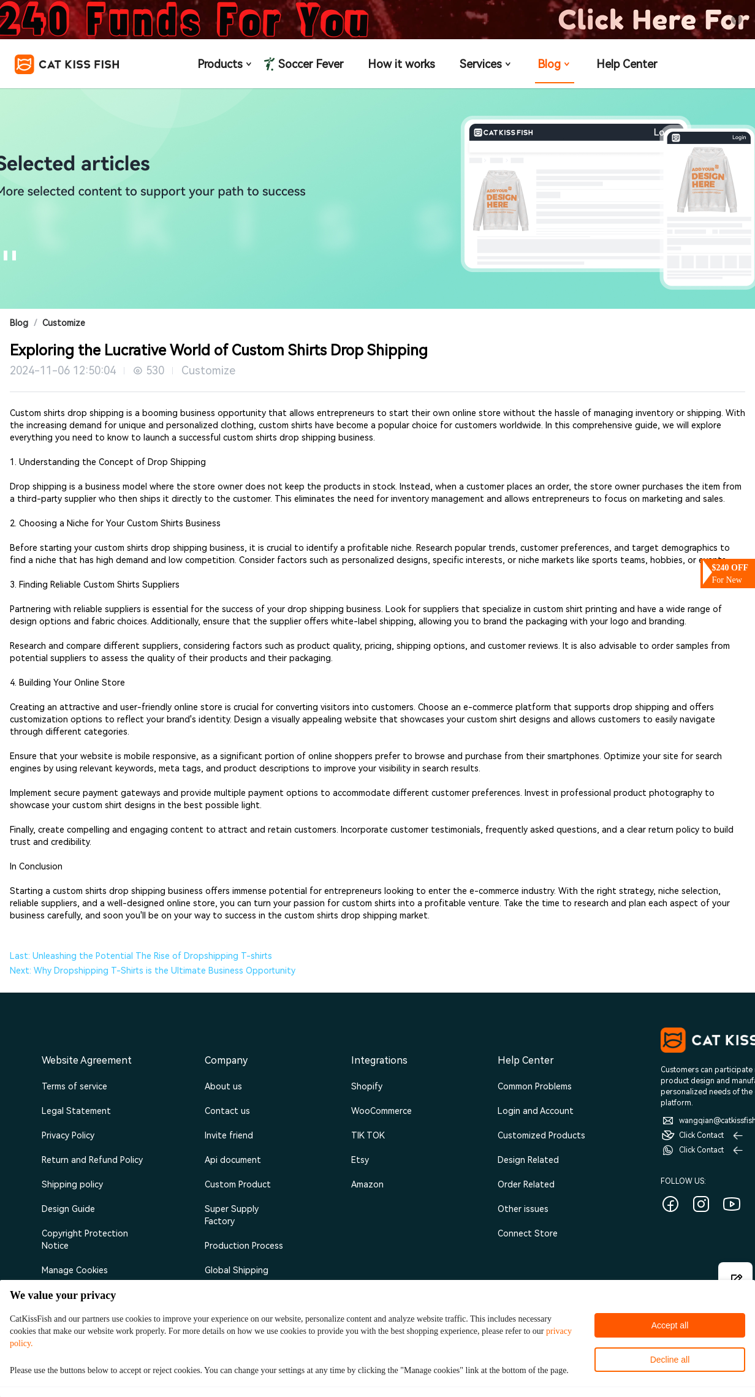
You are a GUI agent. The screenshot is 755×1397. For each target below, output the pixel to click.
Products (225, 64)
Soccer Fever (309, 64)
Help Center (626, 64)
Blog (554, 64)
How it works (401, 64)
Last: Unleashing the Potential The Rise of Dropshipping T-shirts (141, 956)
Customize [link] (63, 323)
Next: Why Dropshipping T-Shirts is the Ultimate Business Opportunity (152, 970)
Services (486, 64)
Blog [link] (19, 323)
